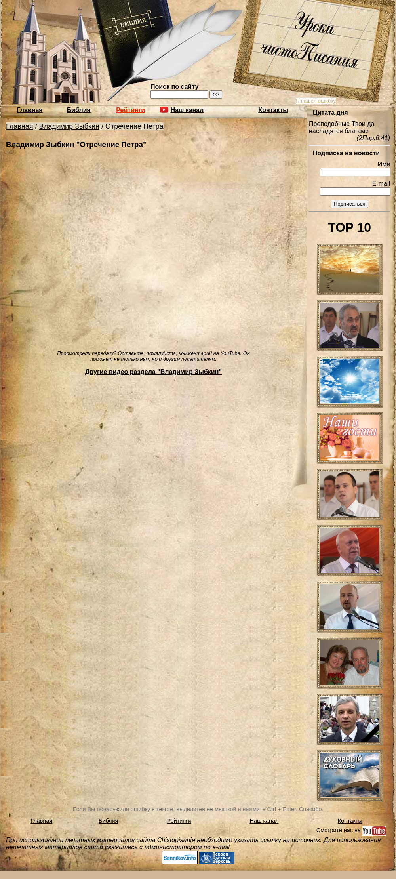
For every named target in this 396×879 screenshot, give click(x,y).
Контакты (273, 110)
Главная (30, 110)
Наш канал (264, 821)
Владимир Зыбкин (69, 126)
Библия (79, 110)
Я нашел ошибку (316, 101)
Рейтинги (130, 110)
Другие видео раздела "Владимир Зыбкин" (153, 371)
